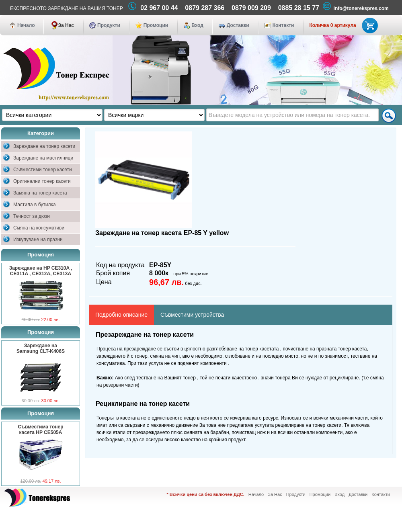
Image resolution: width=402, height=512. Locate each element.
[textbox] (292, 115)
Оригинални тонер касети (42, 181)
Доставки (238, 25)
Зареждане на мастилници (43, 158)
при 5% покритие (190, 273)
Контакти (283, 25)
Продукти (108, 25)
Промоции (156, 25)
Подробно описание (121, 314)
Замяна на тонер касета (40, 193)
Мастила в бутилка (34, 204)
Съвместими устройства (192, 314)
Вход (197, 25)
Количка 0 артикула (342, 25)
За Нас (66, 25)
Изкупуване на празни (38, 239)
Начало (26, 25)
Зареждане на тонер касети (44, 146)
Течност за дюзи (31, 216)
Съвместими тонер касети (42, 169)
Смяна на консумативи (38, 228)
